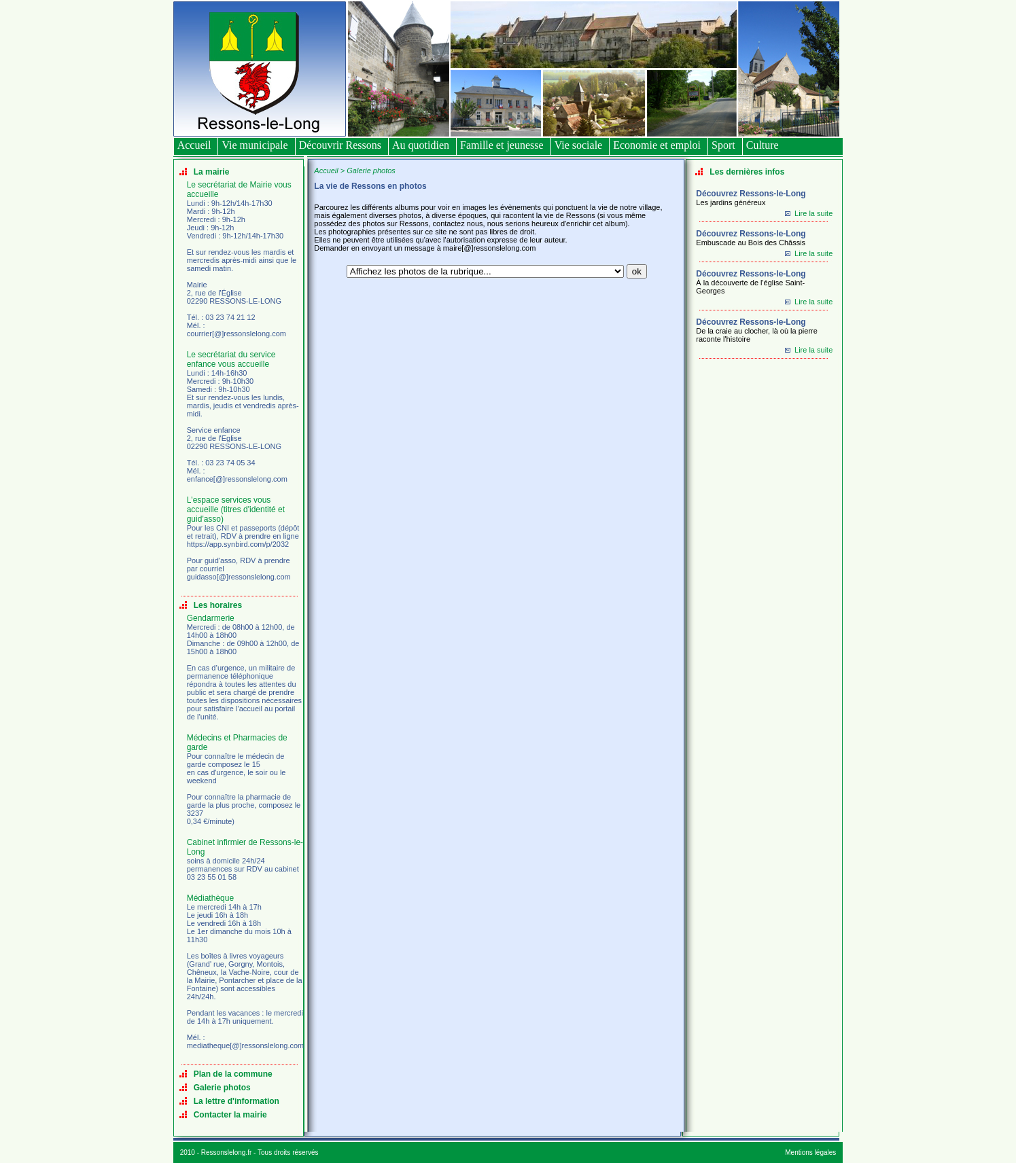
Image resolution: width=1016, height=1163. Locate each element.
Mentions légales (810, 1152)
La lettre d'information (236, 1101)
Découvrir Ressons (340, 145)
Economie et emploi (657, 145)
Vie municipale (254, 145)
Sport (723, 145)
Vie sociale (579, 145)
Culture (762, 145)
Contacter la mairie (230, 1115)
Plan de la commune (233, 1074)
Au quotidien (420, 145)
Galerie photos (222, 1087)
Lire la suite (813, 213)
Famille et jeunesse (502, 145)
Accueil (194, 145)
